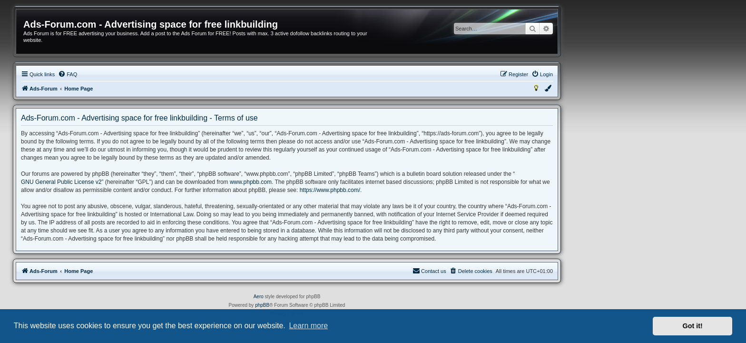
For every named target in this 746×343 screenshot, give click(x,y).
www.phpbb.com (337, 182)
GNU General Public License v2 (147, 182)
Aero (345, 296)
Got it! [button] (693, 326)
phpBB (348, 305)
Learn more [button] (308, 326)
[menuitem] (153, 74)
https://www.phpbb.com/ (416, 190)
